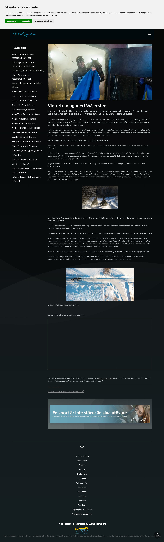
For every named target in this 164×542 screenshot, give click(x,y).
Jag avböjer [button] (26, 21)
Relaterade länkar (100, 387)
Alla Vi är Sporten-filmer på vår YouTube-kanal (66, 391)
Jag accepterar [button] (12, 21)
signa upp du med (105, 378)
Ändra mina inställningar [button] (43, 21)
